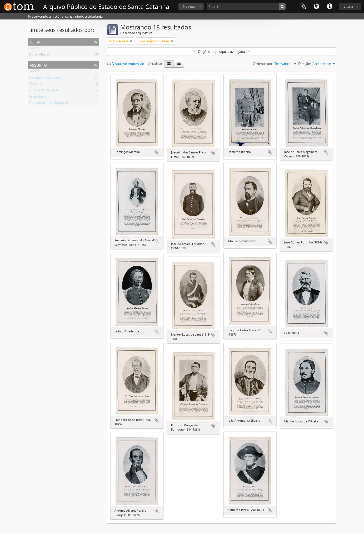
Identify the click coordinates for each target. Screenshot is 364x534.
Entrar (348, 6)
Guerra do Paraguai (44, 91)
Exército (35, 84)
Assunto (38, 64)
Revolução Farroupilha (46, 78)
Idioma (316, 6)
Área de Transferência (303, 6)
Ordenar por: (263, 63)
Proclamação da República (49, 103)
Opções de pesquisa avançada (221, 51)
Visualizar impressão (125, 63)
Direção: (304, 63)
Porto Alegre (39, 55)
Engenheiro (38, 97)
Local (35, 41)
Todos (34, 49)
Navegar (189, 6)
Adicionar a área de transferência (156, 152)
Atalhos (329, 6)
